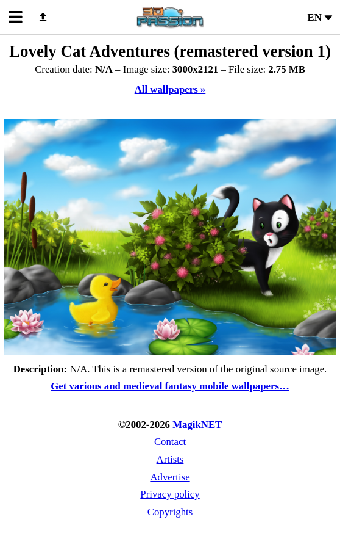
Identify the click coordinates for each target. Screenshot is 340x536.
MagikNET (197, 424)
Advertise (169, 477)
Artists (170, 459)
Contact (170, 441)
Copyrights (170, 512)
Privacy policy (169, 494)
